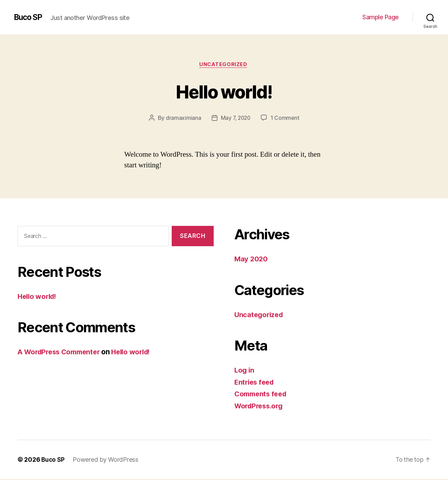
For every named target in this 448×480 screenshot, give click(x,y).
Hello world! (224, 91)
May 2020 (251, 259)
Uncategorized (224, 65)
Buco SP (29, 17)
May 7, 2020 (235, 118)
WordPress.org (260, 406)
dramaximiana (182, 118)
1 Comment (285, 118)
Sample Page (380, 17)
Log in (244, 371)
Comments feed (262, 394)
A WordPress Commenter (62, 352)
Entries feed (255, 382)
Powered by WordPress (106, 460)
